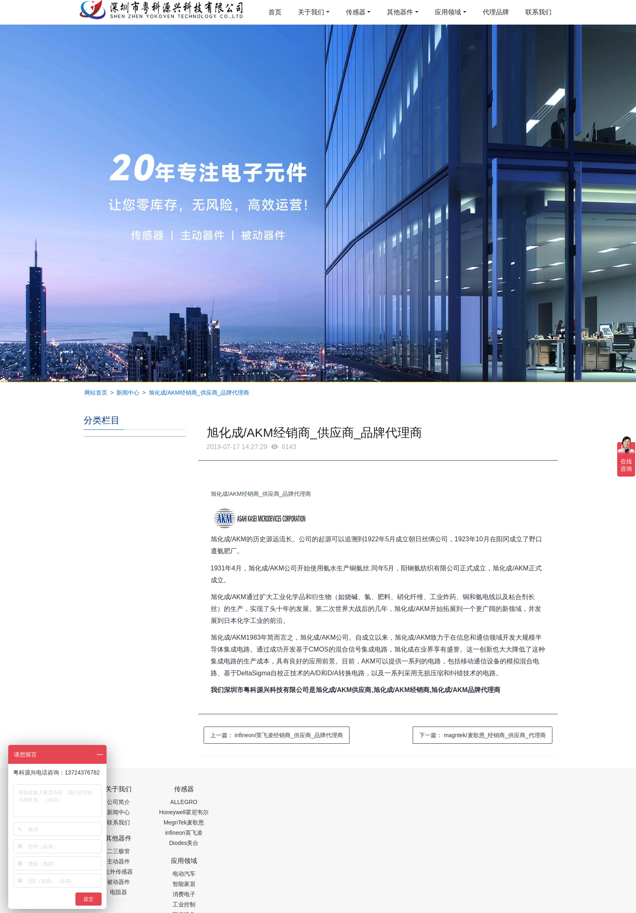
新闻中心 (127, 392)
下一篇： (482, 735)
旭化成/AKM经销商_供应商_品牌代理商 (199, 392)
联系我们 (538, 12)
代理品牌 (496, 12)
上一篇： (276, 735)
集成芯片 (220, 907)
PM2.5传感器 (186, 907)
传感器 (356, 12)
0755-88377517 (457, 793)
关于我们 (311, 12)
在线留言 (511, 888)
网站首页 (95, 392)
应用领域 (448, 12)
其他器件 (400, 12)
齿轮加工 (153, 907)
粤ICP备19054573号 (317, 886)
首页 (275, 12)
